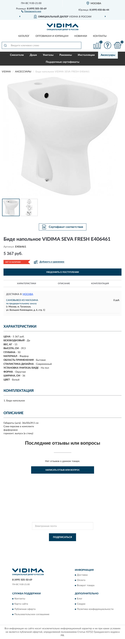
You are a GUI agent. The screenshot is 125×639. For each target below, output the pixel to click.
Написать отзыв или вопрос (62, 470)
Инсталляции (86, 55)
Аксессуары (108, 55)
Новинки (80, 36)
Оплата (81, 580)
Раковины (65, 55)
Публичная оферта (24, 609)
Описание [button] (64, 283)
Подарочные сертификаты (62, 62)
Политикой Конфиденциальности (79, 545)
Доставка (82, 575)
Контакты (100, 36)
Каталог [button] (24, 36)
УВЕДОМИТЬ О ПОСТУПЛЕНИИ (62, 272)
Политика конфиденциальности (95, 609)
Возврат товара (85, 585)
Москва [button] (28, 294)
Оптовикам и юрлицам (51, 36)
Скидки (81, 604)
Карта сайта (21, 604)
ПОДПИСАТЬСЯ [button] (62, 537)
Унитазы (48, 55)
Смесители (17, 55)
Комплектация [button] (100, 283)
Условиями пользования (59, 548)
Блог (79, 598)
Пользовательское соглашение (31, 614)
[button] (31, 11)
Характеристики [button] (26, 283)
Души (33, 55)
